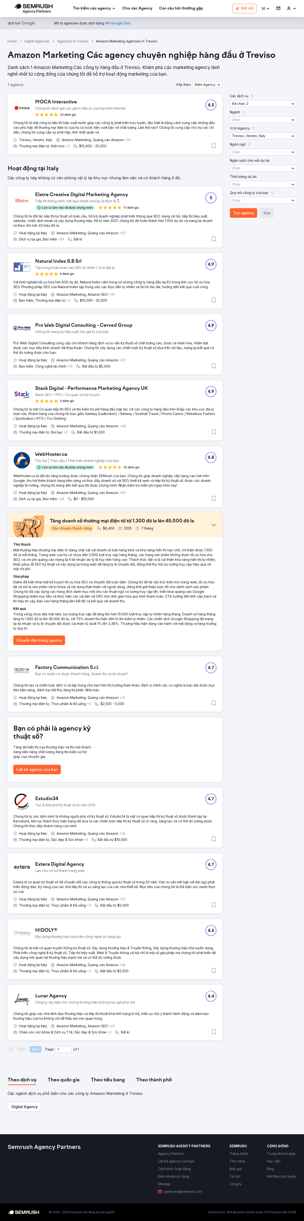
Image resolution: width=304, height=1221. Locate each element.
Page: (49, 1049)
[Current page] (63, 1049)
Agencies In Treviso (72, 41)
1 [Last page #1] (78, 1049)
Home (12, 41)
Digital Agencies (37, 41)
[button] (265, 8)
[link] (137, 9)
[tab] (22, 1080)
